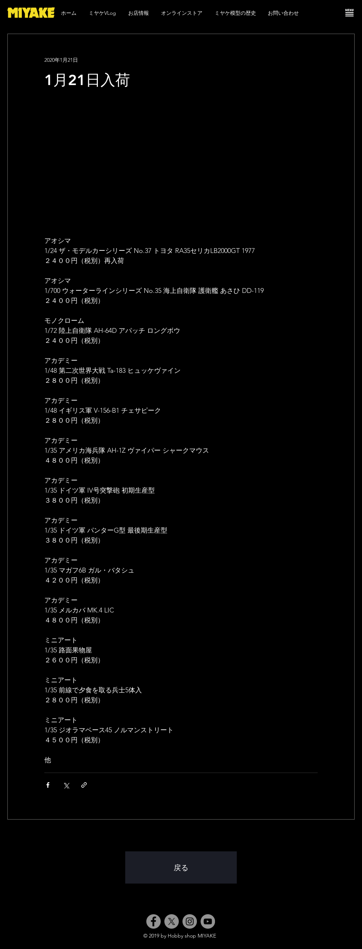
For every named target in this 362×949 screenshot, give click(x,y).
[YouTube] (208, 921)
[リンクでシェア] (84, 784)
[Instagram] (189, 921)
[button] (349, 12)
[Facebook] (153, 921)
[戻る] (181, 867)
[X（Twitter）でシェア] (65, 784)
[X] (171, 921)
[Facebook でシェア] (47, 784)
